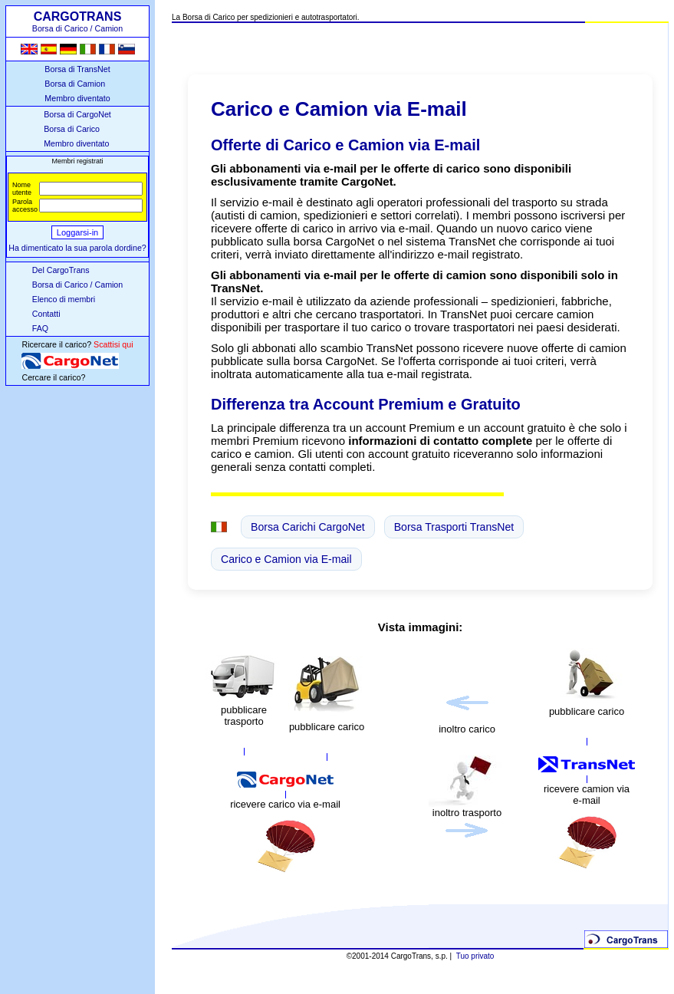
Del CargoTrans (61, 270)
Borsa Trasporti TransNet (454, 527)
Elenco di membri (63, 299)
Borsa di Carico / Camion (77, 284)
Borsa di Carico (72, 128)
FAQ (40, 328)
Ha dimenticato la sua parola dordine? (77, 247)
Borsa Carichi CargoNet (308, 527)
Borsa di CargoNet (77, 114)
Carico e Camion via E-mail (286, 559)
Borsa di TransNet (77, 69)
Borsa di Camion (74, 83)
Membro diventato (77, 98)
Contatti (46, 313)
